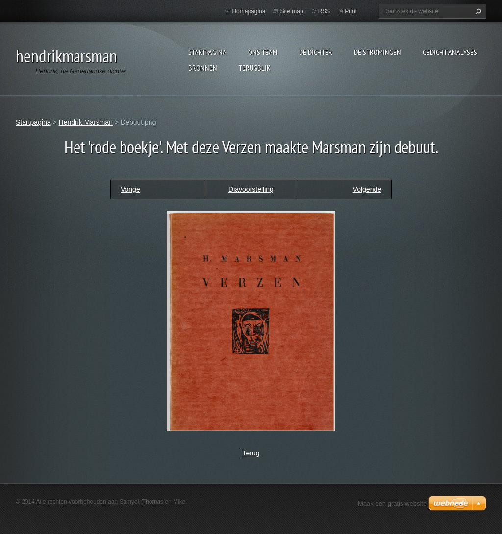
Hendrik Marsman (86, 122)
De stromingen (377, 52)
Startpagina (207, 52)
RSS (324, 11)
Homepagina (248, 11)
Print (351, 11)
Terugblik (255, 68)
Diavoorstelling (251, 189)
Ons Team (262, 52)
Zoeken (477, 11)
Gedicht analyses (450, 52)
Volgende (367, 189)
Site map (291, 11)
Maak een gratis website (392, 503)
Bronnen (202, 68)
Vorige (130, 189)
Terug (250, 453)
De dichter (315, 52)
